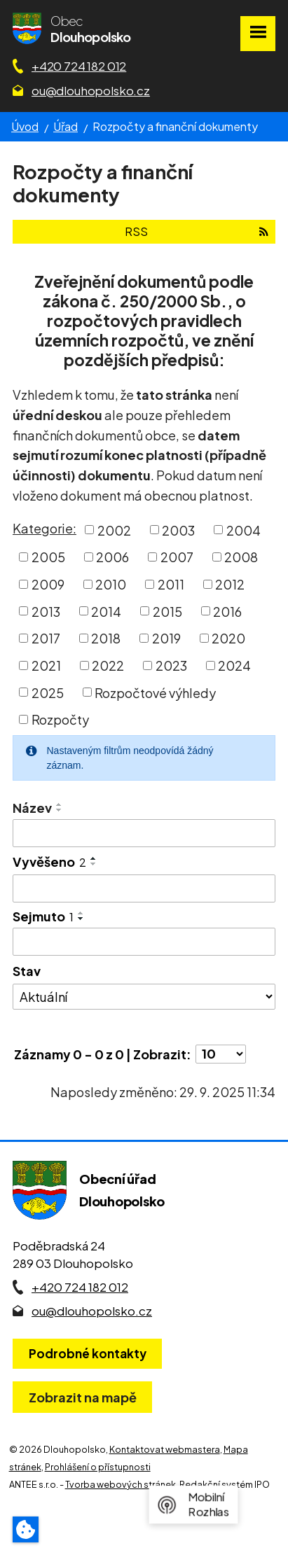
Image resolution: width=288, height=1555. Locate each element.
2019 (166, 638)
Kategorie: (44, 528)
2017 (46, 638)
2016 (227, 611)
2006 (112, 557)
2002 (114, 530)
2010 (110, 584)
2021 (46, 665)
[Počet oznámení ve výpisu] (221, 1054)
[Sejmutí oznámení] (144, 942)
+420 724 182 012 (79, 66)
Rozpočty (60, 719)
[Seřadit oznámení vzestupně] (59, 804)
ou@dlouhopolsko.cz (91, 90)
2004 (243, 530)
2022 (108, 665)
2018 (106, 638)
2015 (167, 611)
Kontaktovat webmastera (164, 1449)
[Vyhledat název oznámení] (144, 833)
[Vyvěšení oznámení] (144, 888)
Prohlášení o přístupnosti (98, 1466)
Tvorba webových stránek (120, 1484)
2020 (228, 638)
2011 (171, 584)
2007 (176, 557)
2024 (234, 665)
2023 (171, 665)
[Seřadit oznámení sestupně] (59, 810)
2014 (106, 611)
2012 (230, 584)
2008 (241, 557)
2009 (48, 584)
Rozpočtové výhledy (155, 692)
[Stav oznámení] (144, 997)
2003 (178, 530)
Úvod (25, 126)
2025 (48, 692)
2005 (48, 557)
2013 (46, 611)
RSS (196, 231)
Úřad (65, 126)
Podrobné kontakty (87, 1353)
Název (32, 808)
